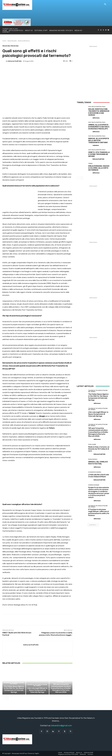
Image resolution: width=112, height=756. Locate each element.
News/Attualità (12, 41)
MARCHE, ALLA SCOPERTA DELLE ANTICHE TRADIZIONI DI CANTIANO (98, 140)
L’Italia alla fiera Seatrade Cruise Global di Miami (98, 476)
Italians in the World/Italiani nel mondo (14, 683)
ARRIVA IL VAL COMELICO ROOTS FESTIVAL (98, 463)
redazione (96, 145)
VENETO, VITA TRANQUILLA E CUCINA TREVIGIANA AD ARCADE (99, 154)
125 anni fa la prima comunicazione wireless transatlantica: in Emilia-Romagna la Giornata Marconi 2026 (61, 688)
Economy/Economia (94, 472)
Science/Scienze (93, 485)
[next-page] (7, 698)
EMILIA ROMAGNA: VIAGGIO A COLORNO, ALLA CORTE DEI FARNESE (98, 168)
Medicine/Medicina (24, 41)
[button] (105, 4)
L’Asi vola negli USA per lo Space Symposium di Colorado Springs (37, 690)
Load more (93, 525)
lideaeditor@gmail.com (61, 725)
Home (4, 41)
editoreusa (96, 118)
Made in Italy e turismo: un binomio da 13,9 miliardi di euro (98, 449)
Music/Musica (92, 459)
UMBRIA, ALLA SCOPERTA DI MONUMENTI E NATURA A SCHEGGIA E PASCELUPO (98, 127)
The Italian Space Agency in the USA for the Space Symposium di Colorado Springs (14, 689)
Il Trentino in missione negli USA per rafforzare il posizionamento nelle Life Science (98, 512)
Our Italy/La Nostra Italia (96, 106)
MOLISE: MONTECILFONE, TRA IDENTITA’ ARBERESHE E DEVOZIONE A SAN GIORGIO (98, 112)
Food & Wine (92, 444)
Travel (90, 163)
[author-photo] (90, 118)
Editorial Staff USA (15, 61)
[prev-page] (3, 698)
